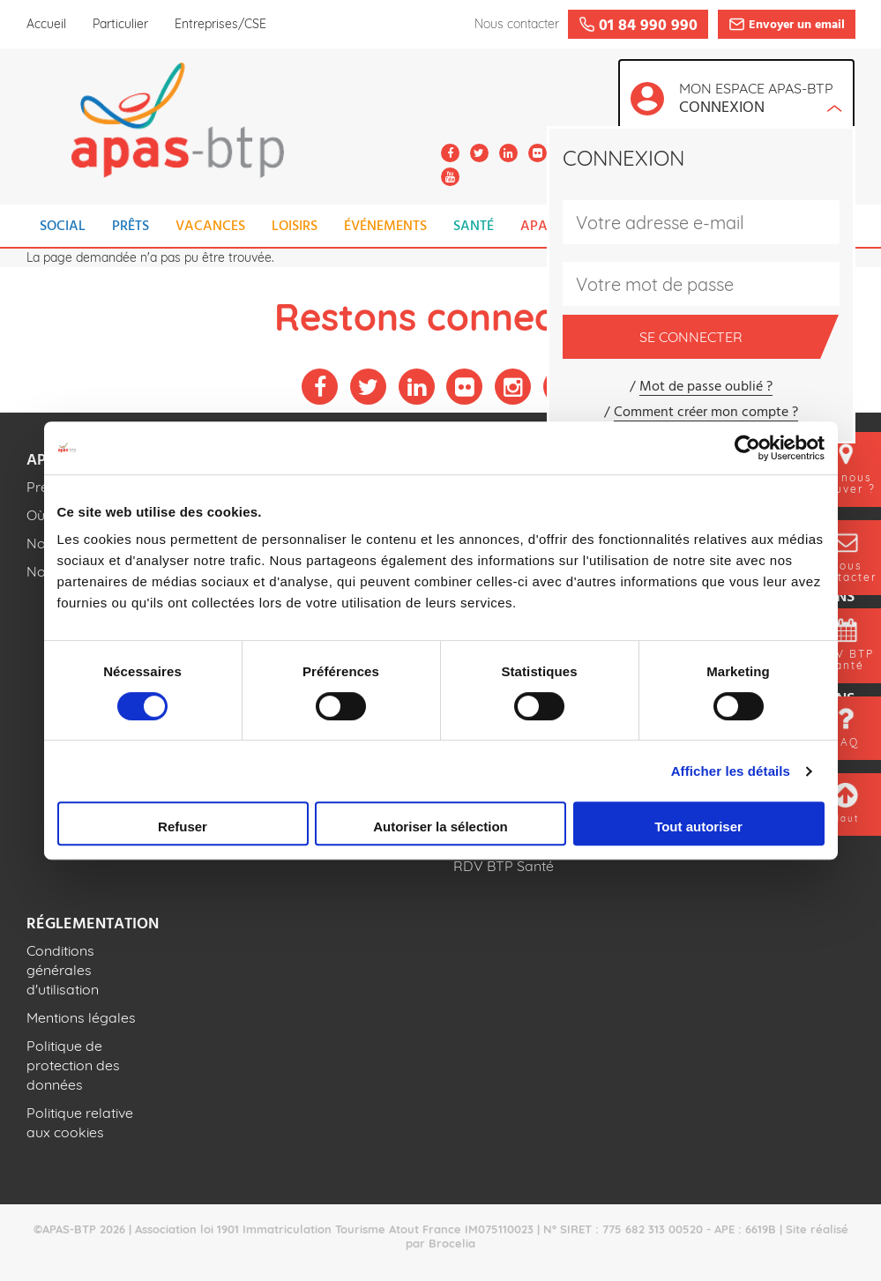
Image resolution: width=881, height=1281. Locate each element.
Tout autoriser (698, 826)
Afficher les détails (730, 770)
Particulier (120, 24)
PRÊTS (130, 226)
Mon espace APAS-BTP (760, 100)
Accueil (46, 24)
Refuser (182, 826)
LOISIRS (294, 226)
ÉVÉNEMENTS (385, 226)
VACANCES (210, 226)
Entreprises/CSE (220, 24)
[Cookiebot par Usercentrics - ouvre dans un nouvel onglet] (747, 448)
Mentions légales (81, 1017)
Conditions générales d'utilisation (62, 970)
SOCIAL (63, 226)
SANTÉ (473, 226)
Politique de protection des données (73, 1065)
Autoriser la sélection (440, 826)
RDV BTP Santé (503, 866)
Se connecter (729, 337)
